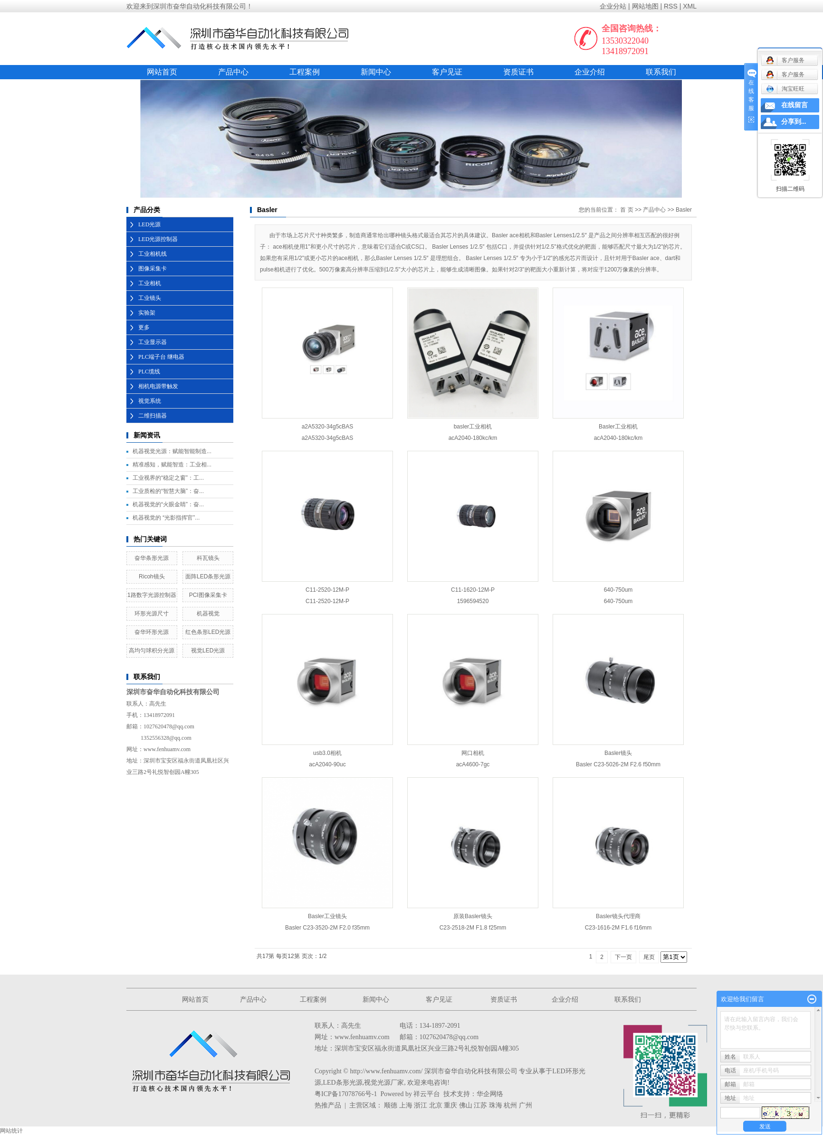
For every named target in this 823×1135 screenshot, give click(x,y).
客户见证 (447, 72)
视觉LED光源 (208, 650)
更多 (144, 327)
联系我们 (661, 72)
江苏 (480, 1105)
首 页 (626, 209)
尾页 (649, 957)
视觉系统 (149, 401)
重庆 (450, 1105)
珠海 (495, 1105)
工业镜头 (149, 298)
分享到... (793, 121)
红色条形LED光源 (207, 632)
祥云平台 (426, 1094)
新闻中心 (376, 72)
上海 (405, 1105)
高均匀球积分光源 (151, 650)
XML (690, 6)
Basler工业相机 (618, 426)
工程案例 (304, 72)
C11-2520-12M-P (327, 589)
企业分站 (613, 6)
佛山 (465, 1105)
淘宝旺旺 (785, 89)
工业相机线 (152, 254)
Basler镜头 (618, 753)
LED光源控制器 (158, 239)
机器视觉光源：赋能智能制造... (172, 451)
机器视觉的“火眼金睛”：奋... (168, 504)
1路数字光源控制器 (151, 595)
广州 (525, 1105)
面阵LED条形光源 (207, 576)
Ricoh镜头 (152, 576)
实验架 (146, 312)
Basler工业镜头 (327, 916)
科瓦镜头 (208, 558)
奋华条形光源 (151, 558)
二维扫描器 (152, 415)
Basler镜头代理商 (618, 916)
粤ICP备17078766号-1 (346, 1094)
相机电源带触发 (158, 386)
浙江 (420, 1105)
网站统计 (11, 1130)
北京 (435, 1105)
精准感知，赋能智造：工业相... (172, 464)
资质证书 (518, 72)
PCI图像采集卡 (208, 595)
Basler (684, 209)
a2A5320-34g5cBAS (328, 426)
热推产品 (328, 1105)
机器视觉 (208, 613)
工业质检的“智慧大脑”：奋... (168, 491)
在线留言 (794, 105)
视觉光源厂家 (384, 1082)
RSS (671, 6)
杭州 (510, 1105)
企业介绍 (589, 72)
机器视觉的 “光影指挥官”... (166, 517)
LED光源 (149, 224)
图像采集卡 (152, 268)
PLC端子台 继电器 (161, 357)
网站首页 (162, 72)
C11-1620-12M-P (473, 589)
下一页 (623, 957)
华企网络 (490, 1094)
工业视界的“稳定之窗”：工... (168, 477)
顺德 (390, 1105)
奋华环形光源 (151, 632)
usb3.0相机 (327, 753)
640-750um (618, 589)
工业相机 (149, 283)
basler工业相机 (473, 426)
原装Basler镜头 (472, 916)
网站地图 (645, 6)
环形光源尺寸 (151, 613)
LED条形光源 (343, 1082)
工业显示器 (152, 342)
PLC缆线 (149, 371)
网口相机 (472, 753)
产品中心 (233, 72)
